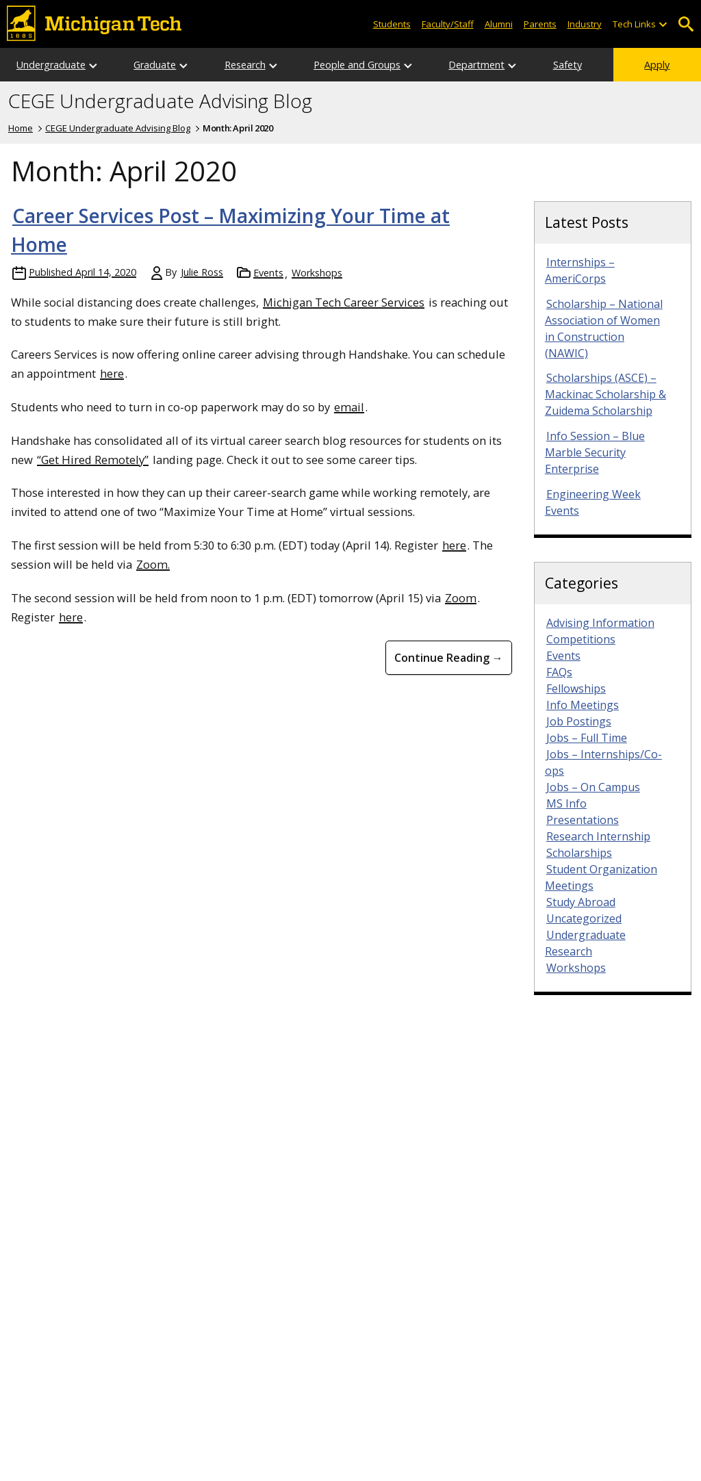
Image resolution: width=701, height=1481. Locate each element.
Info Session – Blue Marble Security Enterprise (595, 452)
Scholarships (579, 852)
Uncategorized (584, 918)
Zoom (460, 598)
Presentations (582, 819)
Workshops (317, 272)
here (112, 373)
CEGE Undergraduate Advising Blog (160, 101)
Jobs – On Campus (593, 787)
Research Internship (598, 836)
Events (268, 272)
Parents (540, 24)
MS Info (566, 803)
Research (245, 64)
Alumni (499, 24)
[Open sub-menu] (663, 24)
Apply (657, 64)
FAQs (559, 672)
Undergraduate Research (585, 943)
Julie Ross (202, 272)
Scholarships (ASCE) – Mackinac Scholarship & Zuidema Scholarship (605, 394)
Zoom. (153, 564)
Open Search (686, 24)
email (349, 407)
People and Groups (357, 64)
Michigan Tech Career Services (343, 302)
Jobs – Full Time (586, 737)
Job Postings (578, 721)
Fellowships (576, 688)
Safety (567, 64)
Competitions (580, 639)
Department (476, 64)
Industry (585, 24)
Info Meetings (582, 704)
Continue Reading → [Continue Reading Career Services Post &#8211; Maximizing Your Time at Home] (448, 657)
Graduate (154, 64)
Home (20, 128)
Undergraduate (51, 64)
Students (392, 24)
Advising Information (600, 622)
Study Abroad (580, 902)
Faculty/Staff (448, 24)
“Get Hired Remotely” (93, 459)
